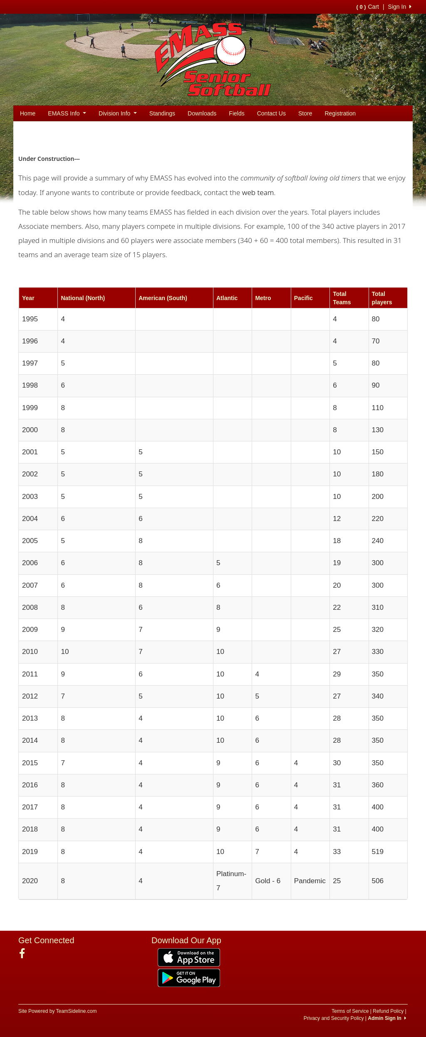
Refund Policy (388, 1011)
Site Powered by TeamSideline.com (57, 1011)
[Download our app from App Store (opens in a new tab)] (189, 957)
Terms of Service (350, 1011)
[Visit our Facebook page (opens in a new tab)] (25, 953)
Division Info (118, 113)
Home (27, 113)
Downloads (202, 113)
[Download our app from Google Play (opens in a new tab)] (189, 977)
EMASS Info (67, 113)
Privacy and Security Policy (334, 1018)
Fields (236, 113)
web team (258, 192)
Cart (367, 6)
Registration (340, 113)
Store (305, 113)
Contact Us (271, 113)
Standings (162, 113)
